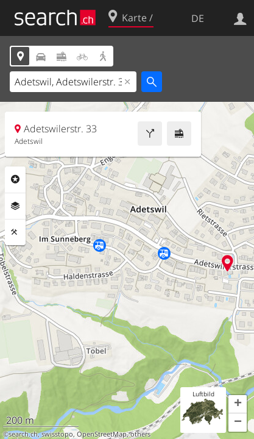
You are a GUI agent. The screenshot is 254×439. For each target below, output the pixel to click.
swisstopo (57, 434)
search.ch (23, 434)
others (140, 434)
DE (197, 18)
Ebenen (15, 206)
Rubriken (15, 179)
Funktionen (15, 232)
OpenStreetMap (102, 434)
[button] (237, 404)
